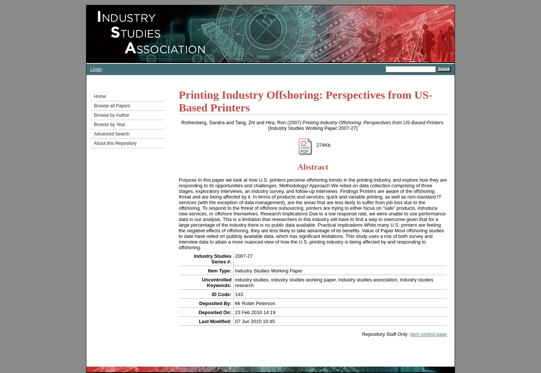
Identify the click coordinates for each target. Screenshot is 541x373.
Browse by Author (111, 115)
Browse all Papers (112, 105)
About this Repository (115, 143)
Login (96, 69)
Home (100, 96)
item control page (428, 334)
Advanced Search (112, 134)
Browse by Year (109, 124)
